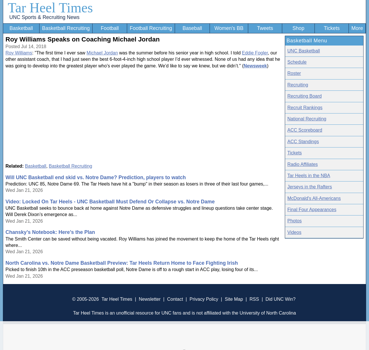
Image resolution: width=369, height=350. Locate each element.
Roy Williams (18, 52)
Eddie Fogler (255, 52)
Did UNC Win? (280, 299)
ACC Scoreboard (304, 130)
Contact (175, 299)
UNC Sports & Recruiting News (44, 17)
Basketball (21, 28)
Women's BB (229, 28)
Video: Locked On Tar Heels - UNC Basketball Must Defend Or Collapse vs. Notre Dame (110, 202)
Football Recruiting (151, 28)
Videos (294, 232)
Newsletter (150, 299)
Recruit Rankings (305, 107)
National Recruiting (306, 118)
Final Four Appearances (311, 209)
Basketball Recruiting (66, 28)
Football (110, 28)
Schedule (297, 62)
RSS (254, 299)
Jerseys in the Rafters (309, 186)
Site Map (234, 299)
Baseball (192, 28)
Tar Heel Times (50, 7)
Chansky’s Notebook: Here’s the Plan (50, 232)
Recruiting (297, 84)
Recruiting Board (304, 96)
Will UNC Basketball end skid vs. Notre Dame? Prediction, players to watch (95, 177)
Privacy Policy (203, 299)
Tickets (332, 28)
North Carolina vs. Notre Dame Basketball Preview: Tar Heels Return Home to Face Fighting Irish (121, 263)
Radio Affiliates (302, 164)
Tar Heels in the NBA (308, 175)
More (357, 28)
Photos (294, 220)
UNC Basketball (303, 50)
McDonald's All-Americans (314, 198)
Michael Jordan (102, 52)
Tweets (265, 28)
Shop (298, 28)
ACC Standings (303, 141)
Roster (294, 73)
